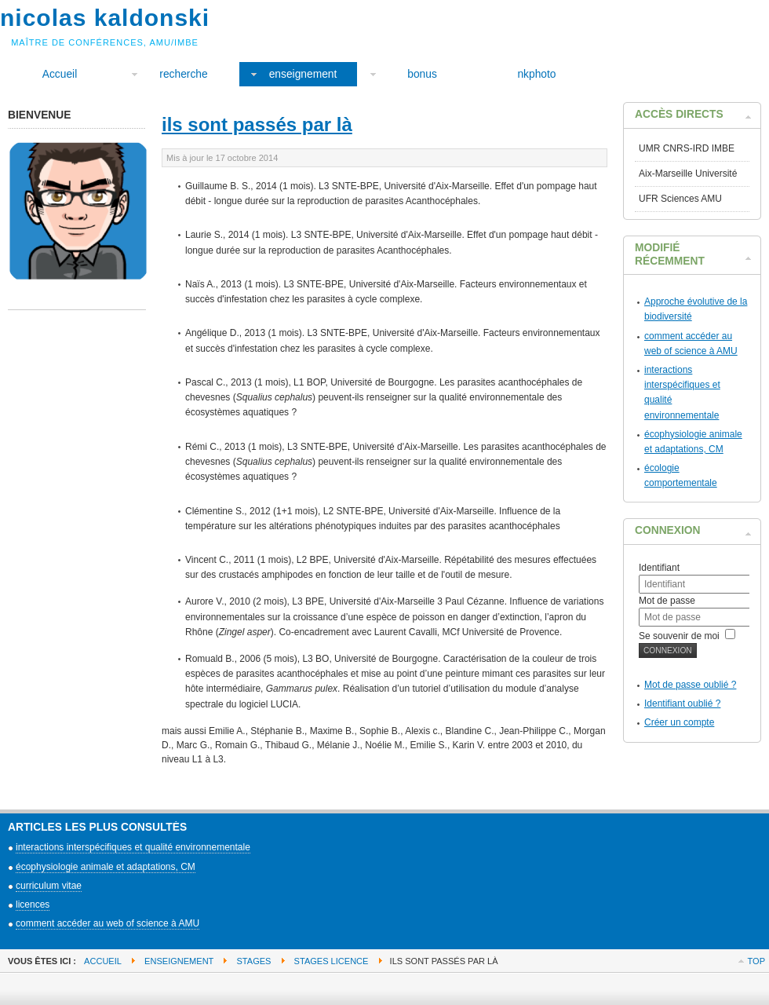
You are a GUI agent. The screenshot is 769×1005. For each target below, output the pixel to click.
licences (32, 904)
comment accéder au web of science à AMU (107, 923)
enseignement (178, 961)
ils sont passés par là (257, 124)
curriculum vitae (49, 885)
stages (254, 961)
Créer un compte (679, 722)
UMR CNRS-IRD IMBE (686, 148)
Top (756, 961)
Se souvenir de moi (679, 635)
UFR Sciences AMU (680, 198)
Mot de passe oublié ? (690, 684)
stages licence (331, 961)
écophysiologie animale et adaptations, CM (105, 866)
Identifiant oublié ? (682, 703)
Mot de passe (667, 600)
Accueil (103, 961)
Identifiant (659, 567)
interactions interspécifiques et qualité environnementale (133, 847)
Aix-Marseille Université (688, 173)
